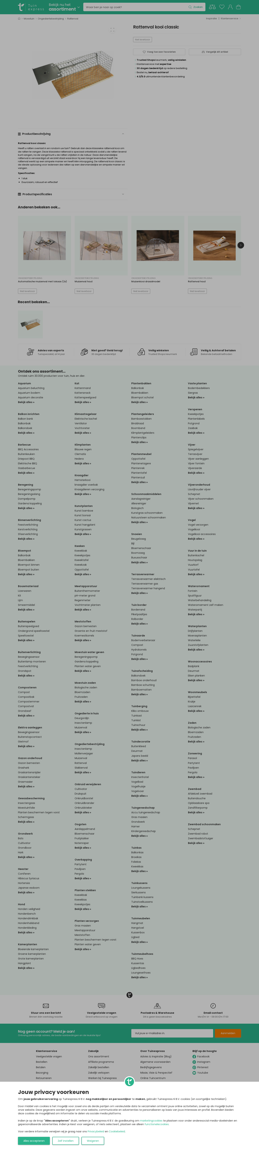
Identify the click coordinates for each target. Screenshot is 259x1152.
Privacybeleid (96, 1131)
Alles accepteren (34, 1141)
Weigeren (93, 1141)
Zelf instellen (66, 1141)
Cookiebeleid (117, 1131)
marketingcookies (151, 1120)
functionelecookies (157, 1124)
